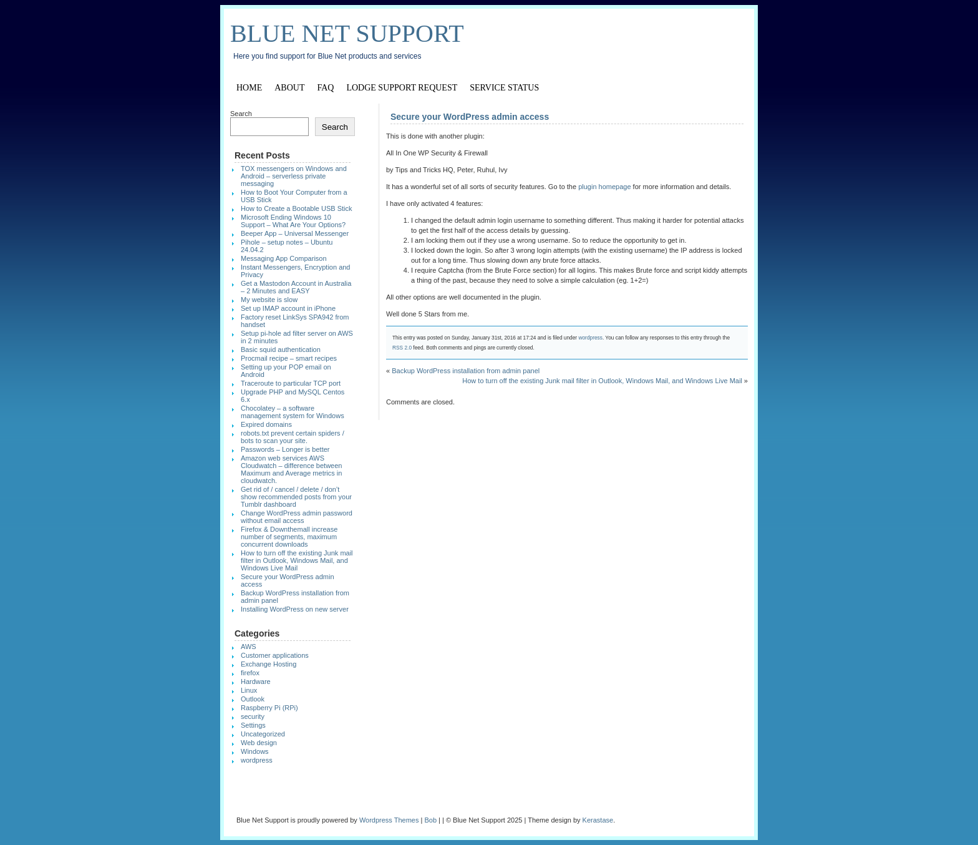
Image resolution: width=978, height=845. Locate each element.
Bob (430, 820)
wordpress (590, 338)
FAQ (325, 87)
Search (241, 113)
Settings (253, 725)
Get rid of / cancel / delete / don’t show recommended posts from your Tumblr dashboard (296, 497)
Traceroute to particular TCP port (291, 383)
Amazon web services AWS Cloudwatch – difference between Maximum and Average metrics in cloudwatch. (291, 469)
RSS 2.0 (402, 347)
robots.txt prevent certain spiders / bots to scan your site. (292, 436)
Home (249, 87)
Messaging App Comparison (284, 258)
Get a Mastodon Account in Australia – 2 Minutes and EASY (296, 287)
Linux (249, 690)
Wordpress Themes (389, 820)
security (252, 716)
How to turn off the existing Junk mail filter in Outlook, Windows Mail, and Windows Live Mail (602, 380)
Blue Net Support (347, 33)
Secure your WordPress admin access (469, 117)
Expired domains (266, 424)
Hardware (256, 681)
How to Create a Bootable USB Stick (296, 208)
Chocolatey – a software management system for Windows (292, 411)
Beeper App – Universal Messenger (295, 233)
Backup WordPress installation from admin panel (466, 370)
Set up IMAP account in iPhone (288, 308)
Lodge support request (401, 87)
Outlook (252, 699)
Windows (255, 751)
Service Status (504, 87)
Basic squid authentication (281, 349)
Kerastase (598, 820)
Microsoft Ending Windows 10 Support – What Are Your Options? (293, 220)
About (289, 87)
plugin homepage (604, 186)
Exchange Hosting (268, 664)
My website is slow (269, 299)
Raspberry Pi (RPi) (269, 707)
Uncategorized (263, 734)
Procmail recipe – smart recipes (289, 358)
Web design (259, 742)
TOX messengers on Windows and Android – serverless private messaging (294, 176)
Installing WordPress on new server (295, 609)
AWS (248, 646)
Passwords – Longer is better (285, 449)
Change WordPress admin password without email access (296, 516)
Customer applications (275, 655)
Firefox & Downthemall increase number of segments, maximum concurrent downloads (289, 536)
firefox (250, 672)
